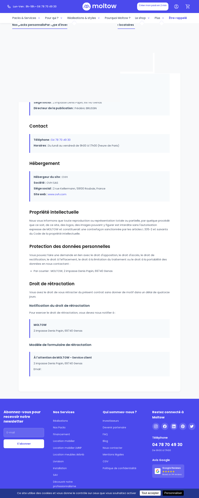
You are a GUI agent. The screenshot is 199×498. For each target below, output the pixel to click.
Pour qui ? (54, 18)
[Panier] (188, 6)
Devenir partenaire (114, 427)
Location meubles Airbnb (68, 454)
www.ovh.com (57, 194)
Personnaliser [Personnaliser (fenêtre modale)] (173, 493)
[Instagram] (155, 426)
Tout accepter (150, 493)
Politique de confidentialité (119, 468)
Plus (159, 18)
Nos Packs (59, 427)
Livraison (58, 461)
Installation (60, 468)
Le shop (142, 18)
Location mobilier (64, 441)
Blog (105, 441)
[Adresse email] (24, 432)
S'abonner (24, 443)
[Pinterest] (182, 426)
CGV (105, 461)
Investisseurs (111, 421)
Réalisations (60, 421)
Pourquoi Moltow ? (117, 18)
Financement (61, 434)
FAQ (105, 434)
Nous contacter (112, 448)
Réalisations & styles (83, 18)
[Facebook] (164, 426)
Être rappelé (178, 18)
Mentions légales (113, 454)
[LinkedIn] (173, 426)
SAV (55, 475)
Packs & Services (26, 18)
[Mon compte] (176, 6)
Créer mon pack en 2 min (153, 5)
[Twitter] (191, 426)
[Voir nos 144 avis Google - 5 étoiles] (168, 471)
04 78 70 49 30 (61, 140)
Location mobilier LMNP (67, 448)
